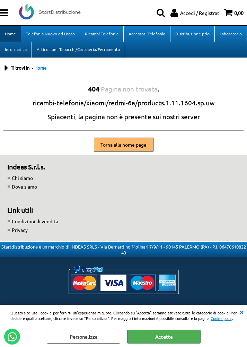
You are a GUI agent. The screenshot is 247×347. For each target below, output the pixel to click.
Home (10, 33)
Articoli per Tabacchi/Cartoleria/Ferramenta (78, 49)
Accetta (164, 336)
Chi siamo (22, 178)
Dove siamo (24, 186)
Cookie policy (222, 318)
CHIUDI (241, 311)
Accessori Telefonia (147, 33)
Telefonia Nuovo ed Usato (50, 33)
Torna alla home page (123, 144)
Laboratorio (231, 33)
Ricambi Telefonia (101, 33)
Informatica (16, 49)
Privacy (20, 230)
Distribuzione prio (192, 33)
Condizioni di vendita (35, 221)
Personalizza (83, 336)
